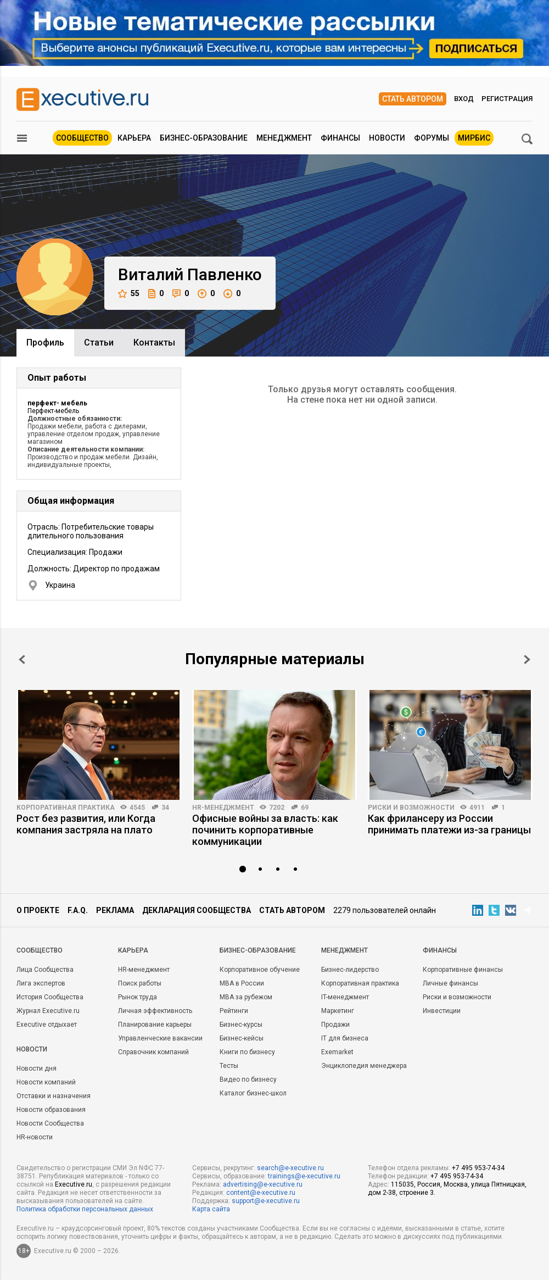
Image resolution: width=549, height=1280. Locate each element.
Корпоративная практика (65, 807)
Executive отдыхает (46, 1024)
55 (128, 293)
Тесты (229, 1066)
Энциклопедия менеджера (364, 1066)
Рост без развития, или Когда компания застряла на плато (85, 824)
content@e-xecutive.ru (260, 1192)
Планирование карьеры (155, 1024)
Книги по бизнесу (247, 1052)
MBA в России (242, 983)
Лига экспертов (40, 983)
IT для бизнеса (344, 1038)
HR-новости (34, 1137)
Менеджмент (284, 137)
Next (527, 659)
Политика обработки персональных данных (84, 1209)
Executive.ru (73, 1184)
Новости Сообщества (50, 1123)
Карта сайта (211, 1209)
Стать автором (412, 98)
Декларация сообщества (196, 910)
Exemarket (337, 1052)
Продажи (335, 1024)
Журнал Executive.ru (48, 1011)
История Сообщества (49, 997)
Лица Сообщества (45, 969)
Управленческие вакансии (160, 1038)
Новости (387, 137)
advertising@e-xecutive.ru (262, 1184)
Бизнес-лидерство (350, 969)
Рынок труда (137, 997)
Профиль (45, 342)
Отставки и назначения (53, 1096)
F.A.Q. (78, 910)
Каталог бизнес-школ (253, 1093)
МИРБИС (474, 137)
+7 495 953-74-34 (478, 1168)
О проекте (37, 910)
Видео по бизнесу (248, 1079)
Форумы (431, 137)
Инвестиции (442, 1011)
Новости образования (51, 1110)
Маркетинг (337, 1011)
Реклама (115, 910)
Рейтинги (234, 1011)
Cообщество (39, 950)
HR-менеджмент (223, 807)
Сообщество (82, 137)
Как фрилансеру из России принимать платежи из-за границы (449, 824)
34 (165, 807)
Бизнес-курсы (241, 1024)
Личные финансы (450, 983)
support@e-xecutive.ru (266, 1201)
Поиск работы (139, 983)
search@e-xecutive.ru (290, 1168)
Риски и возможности (411, 807)
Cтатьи (99, 342)
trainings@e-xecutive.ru (304, 1176)
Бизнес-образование (204, 137)
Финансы (340, 137)
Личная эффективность (155, 1011)
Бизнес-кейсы (242, 1038)
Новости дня (36, 1068)
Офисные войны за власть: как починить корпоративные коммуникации (265, 829)
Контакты (154, 342)
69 (305, 807)
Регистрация (507, 98)
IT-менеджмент (345, 997)
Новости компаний (46, 1082)
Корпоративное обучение (260, 969)
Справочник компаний (153, 1052)
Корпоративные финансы (463, 969)
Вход (464, 98)
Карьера (134, 137)
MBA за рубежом (246, 997)
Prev (21, 659)
